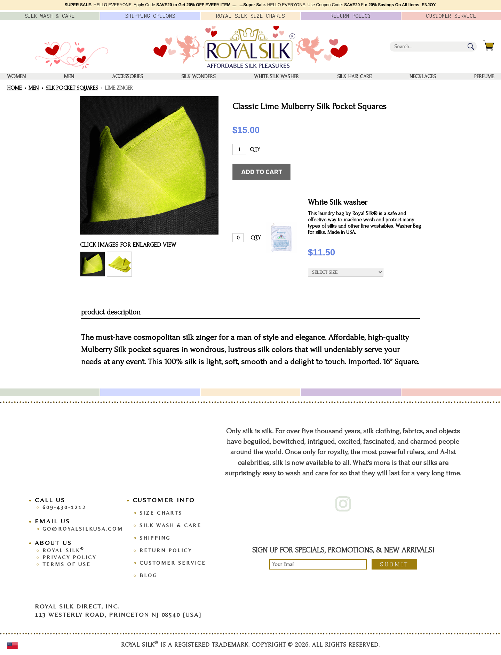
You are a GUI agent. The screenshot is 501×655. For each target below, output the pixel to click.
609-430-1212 (64, 507)
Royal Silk (63, 550)
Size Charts (161, 513)
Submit (394, 564)
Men (69, 76)
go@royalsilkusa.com (82, 529)
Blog (148, 575)
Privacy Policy (69, 557)
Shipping (155, 538)
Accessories (127, 76)
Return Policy (166, 550)
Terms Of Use (66, 564)
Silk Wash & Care (170, 525)
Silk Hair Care (354, 76)
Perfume (484, 76)
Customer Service (173, 563)
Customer (451, 16)
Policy (351, 16)
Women (16, 76)
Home (14, 88)
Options (150, 16)
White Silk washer (276, 76)
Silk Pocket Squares (72, 88)
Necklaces (422, 76)
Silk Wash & (50, 16)
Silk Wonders (198, 76)
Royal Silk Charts (250, 16)
